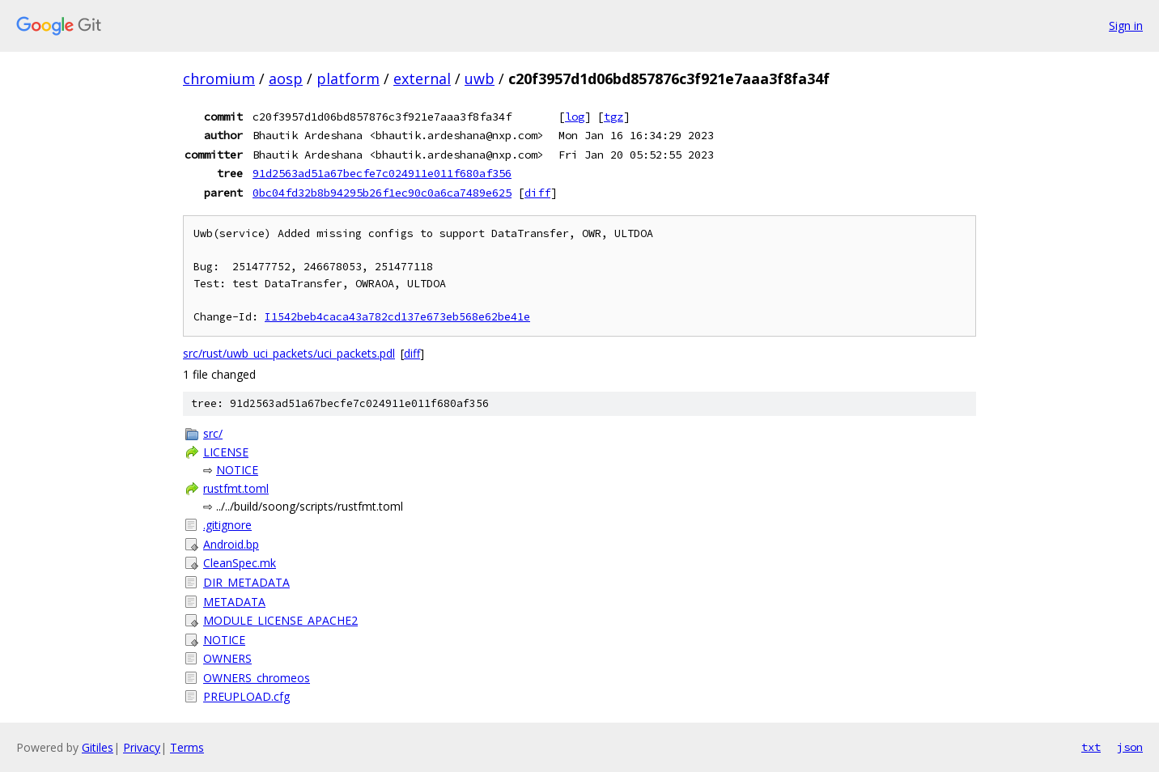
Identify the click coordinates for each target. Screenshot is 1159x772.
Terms (187, 747)
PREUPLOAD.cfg (246, 696)
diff (537, 192)
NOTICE (237, 469)
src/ (213, 433)
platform (348, 78)
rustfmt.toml (236, 488)
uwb (480, 78)
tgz (613, 116)
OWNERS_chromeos (256, 677)
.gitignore (227, 524)
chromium (219, 78)
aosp (286, 78)
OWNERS (227, 658)
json (1130, 747)
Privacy (141, 747)
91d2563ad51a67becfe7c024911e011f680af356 (382, 173)
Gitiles (97, 747)
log (574, 116)
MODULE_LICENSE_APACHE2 (280, 620)
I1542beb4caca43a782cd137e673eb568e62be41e (397, 317)
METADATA (234, 601)
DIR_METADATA (246, 582)
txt (1091, 747)
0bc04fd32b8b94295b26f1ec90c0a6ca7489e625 (382, 192)
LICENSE (225, 452)
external (422, 78)
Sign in (1126, 25)
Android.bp (231, 544)
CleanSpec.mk (239, 563)
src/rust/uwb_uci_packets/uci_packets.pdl (289, 353)
